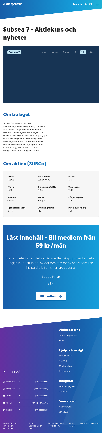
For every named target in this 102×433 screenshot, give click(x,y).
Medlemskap (68, 366)
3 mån (66, 52)
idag (44, 52)
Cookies (65, 391)
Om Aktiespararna (70, 335)
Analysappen (68, 406)
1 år (83, 52)
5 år (91, 52)
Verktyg (65, 360)
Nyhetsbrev (67, 371)
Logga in (77, 4)
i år (75, 52)
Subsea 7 (14, 52)
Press (64, 340)
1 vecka (54, 52)
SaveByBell (67, 412)
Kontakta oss (68, 355)
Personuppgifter (69, 386)
